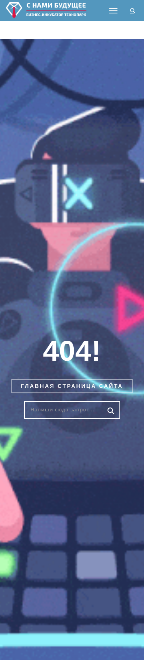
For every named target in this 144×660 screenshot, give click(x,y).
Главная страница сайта (72, 386)
